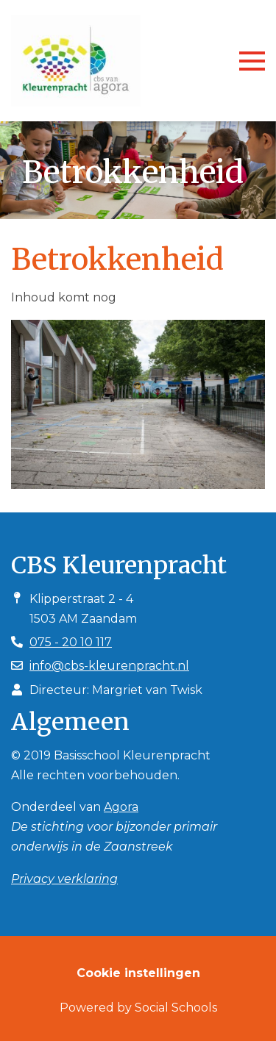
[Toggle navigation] (252, 61)
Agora (121, 807)
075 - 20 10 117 (70, 642)
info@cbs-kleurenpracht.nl (109, 666)
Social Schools (176, 1008)
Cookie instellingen (138, 973)
